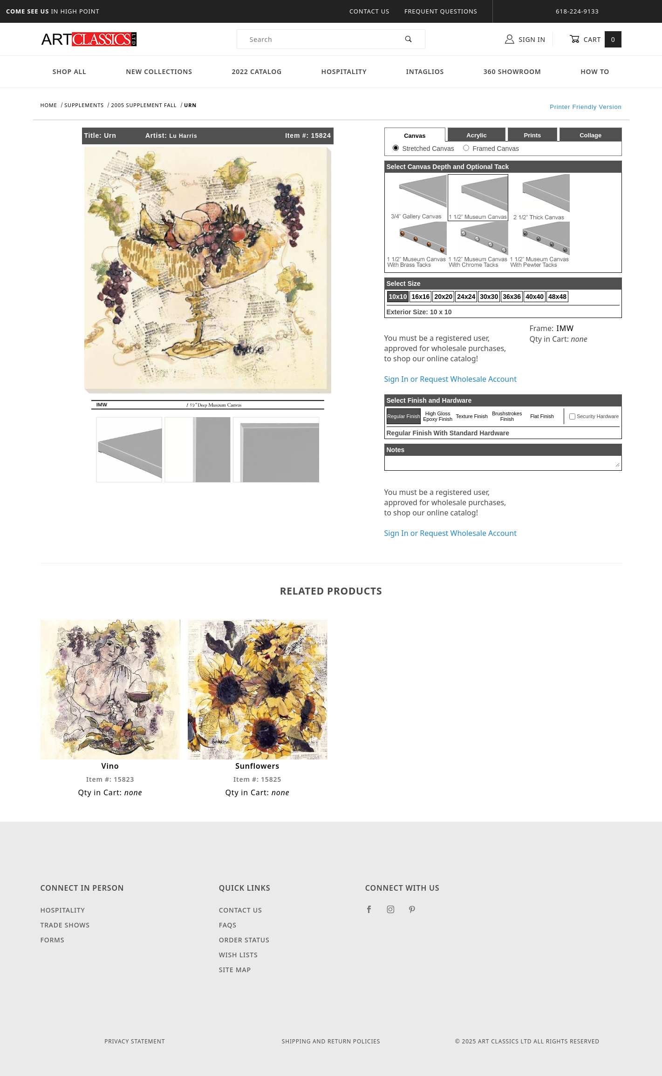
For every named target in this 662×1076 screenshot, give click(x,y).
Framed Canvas (495, 148)
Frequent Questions (441, 11)
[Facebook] (373, 913)
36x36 (512, 296)
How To (594, 71)
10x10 (398, 296)
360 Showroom (512, 71)
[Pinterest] (415, 913)
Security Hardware (598, 416)
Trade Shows (65, 924)
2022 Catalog (257, 71)
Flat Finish (542, 416)
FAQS (228, 924)
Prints (532, 135)
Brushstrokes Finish (507, 416)
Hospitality (344, 71)
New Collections (159, 71)
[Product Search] (315, 39)
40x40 (535, 296)
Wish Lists (238, 954)
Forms (53, 939)
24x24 (466, 296)
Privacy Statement (134, 1041)
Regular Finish (403, 416)
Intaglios (425, 71)
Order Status (244, 939)
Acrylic (476, 135)
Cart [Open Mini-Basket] (595, 39)
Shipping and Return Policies (331, 1041)
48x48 (557, 296)
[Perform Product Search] (409, 39)
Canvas (414, 135)
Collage (590, 135)
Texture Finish (471, 416)
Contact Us (369, 11)
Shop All (70, 71)
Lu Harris (183, 136)
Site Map (235, 969)
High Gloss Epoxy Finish (437, 416)
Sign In (525, 39)
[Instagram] (395, 913)
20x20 (443, 296)
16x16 (420, 296)
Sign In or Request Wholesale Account (450, 379)
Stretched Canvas (428, 148)
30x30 (489, 296)
